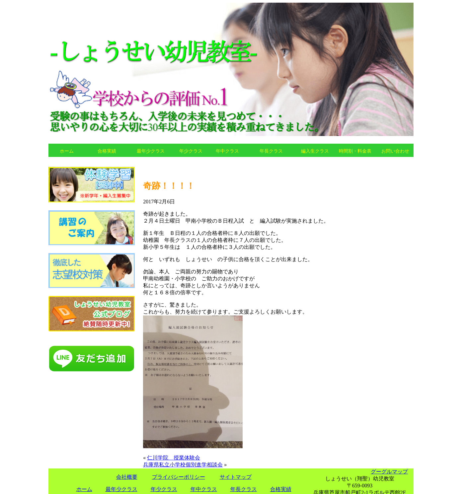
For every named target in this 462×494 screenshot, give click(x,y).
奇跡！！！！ (169, 186)
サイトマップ (236, 477)
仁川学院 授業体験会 (173, 457)
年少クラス (190, 151)
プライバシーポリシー (178, 477)
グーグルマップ (389, 471)
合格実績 (107, 151)
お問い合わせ (395, 151)
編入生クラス (315, 151)
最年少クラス (151, 151)
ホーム (67, 151)
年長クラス (271, 151)
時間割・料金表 (355, 151)
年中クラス (227, 151)
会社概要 (126, 477)
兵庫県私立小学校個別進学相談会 (183, 464)
